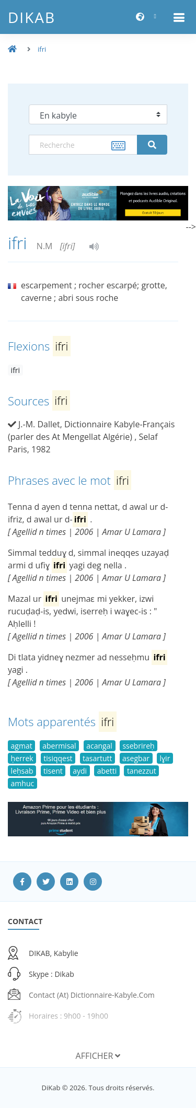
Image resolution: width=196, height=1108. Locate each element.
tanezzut (141, 771)
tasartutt (97, 758)
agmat (21, 746)
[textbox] (83, 145)
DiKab (31, 17)
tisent (53, 771)
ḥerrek (22, 758)
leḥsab (22, 771)
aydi (80, 771)
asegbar (135, 758)
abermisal (59, 746)
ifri (42, 49)
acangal (99, 746)
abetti (107, 771)
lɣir (165, 758)
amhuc (22, 783)
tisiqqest (57, 758)
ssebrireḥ (138, 746)
